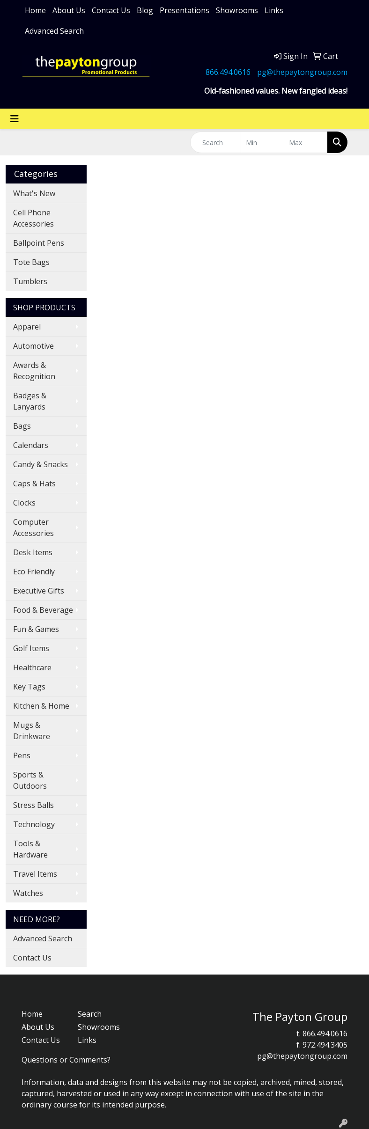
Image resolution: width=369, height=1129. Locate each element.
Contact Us (111, 10)
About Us (68, 10)
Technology (34, 824)
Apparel (27, 327)
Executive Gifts (38, 591)
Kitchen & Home (41, 706)
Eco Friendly (34, 571)
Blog (145, 10)
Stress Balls (33, 805)
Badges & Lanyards (29, 401)
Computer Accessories (33, 527)
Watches (28, 893)
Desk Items (32, 552)
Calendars (30, 445)
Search (90, 1014)
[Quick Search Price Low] (263, 142)
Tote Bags (31, 262)
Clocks (24, 503)
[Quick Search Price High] (306, 142)
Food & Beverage (43, 610)
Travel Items (35, 874)
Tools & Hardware (30, 849)
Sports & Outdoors (30, 780)
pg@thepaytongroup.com (302, 72)
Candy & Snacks (40, 464)
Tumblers (30, 281)
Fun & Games (36, 629)
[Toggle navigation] (14, 118)
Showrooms (237, 10)
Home (35, 10)
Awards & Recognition (34, 370)
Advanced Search (54, 31)
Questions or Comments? (66, 1060)
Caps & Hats (34, 483)
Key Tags (29, 687)
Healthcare (32, 667)
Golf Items (31, 648)
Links (274, 10)
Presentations (184, 10)
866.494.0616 (228, 72)
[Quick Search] (215, 142)
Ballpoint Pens (38, 243)
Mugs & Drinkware (31, 730)
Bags (22, 426)
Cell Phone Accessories (33, 218)
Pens (21, 755)
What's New (34, 193)
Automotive (33, 346)
